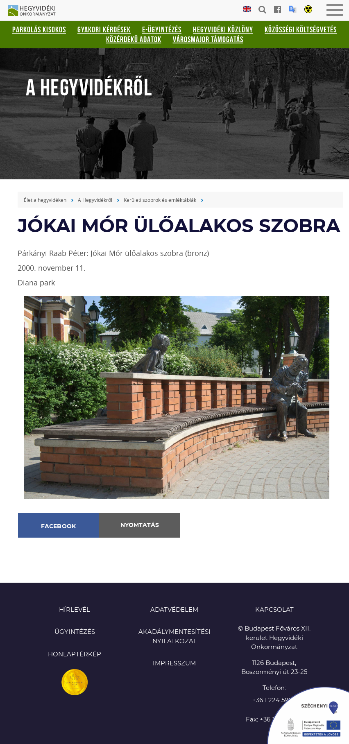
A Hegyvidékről (95, 200)
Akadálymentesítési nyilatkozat (174, 636)
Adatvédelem (174, 610)
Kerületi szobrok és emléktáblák (160, 200)
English (247, 9)
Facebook (58, 526)
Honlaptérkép (74, 654)
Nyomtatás (139, 525)
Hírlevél (74, 610)
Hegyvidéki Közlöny (223, 29)
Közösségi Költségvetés (301, 29)
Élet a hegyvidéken (45, 200)
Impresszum (174, 663)
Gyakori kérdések (104, 29)
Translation (293, 9)
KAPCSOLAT (274, 610)
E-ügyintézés (161, 29)
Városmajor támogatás (208, 39)
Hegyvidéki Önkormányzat (34, 11)
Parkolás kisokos (39, 29)
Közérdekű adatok (133, 39)
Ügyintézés (74, 632)
